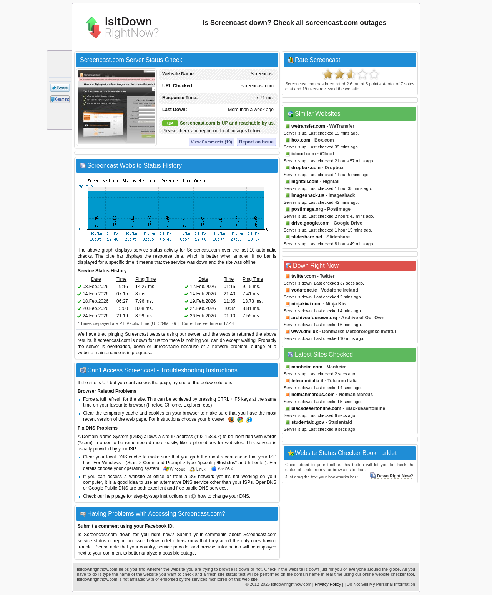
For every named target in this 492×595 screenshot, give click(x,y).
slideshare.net (306, 237)
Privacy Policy (328, 584)
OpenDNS (265, 482)
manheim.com (306, 367)
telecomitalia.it (307, 380)
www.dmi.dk (304, 331)
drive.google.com (310, 223)
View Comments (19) (211, 142)
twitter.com (303, 276)
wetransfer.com (308, 126)
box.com (300, 140)
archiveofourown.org (314, 317)
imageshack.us (307, 195)
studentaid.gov (307, 422)
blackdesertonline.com (316, 408)
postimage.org (307, 209)
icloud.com (303, 154)
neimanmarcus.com (313, 394)
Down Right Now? (391, 475)
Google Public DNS (108, 488)
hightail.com (305, 181)
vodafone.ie (304, 290)
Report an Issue (256, 142)
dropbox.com (306, 167)
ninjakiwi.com (306, 304)
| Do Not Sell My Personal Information (379, 584)
